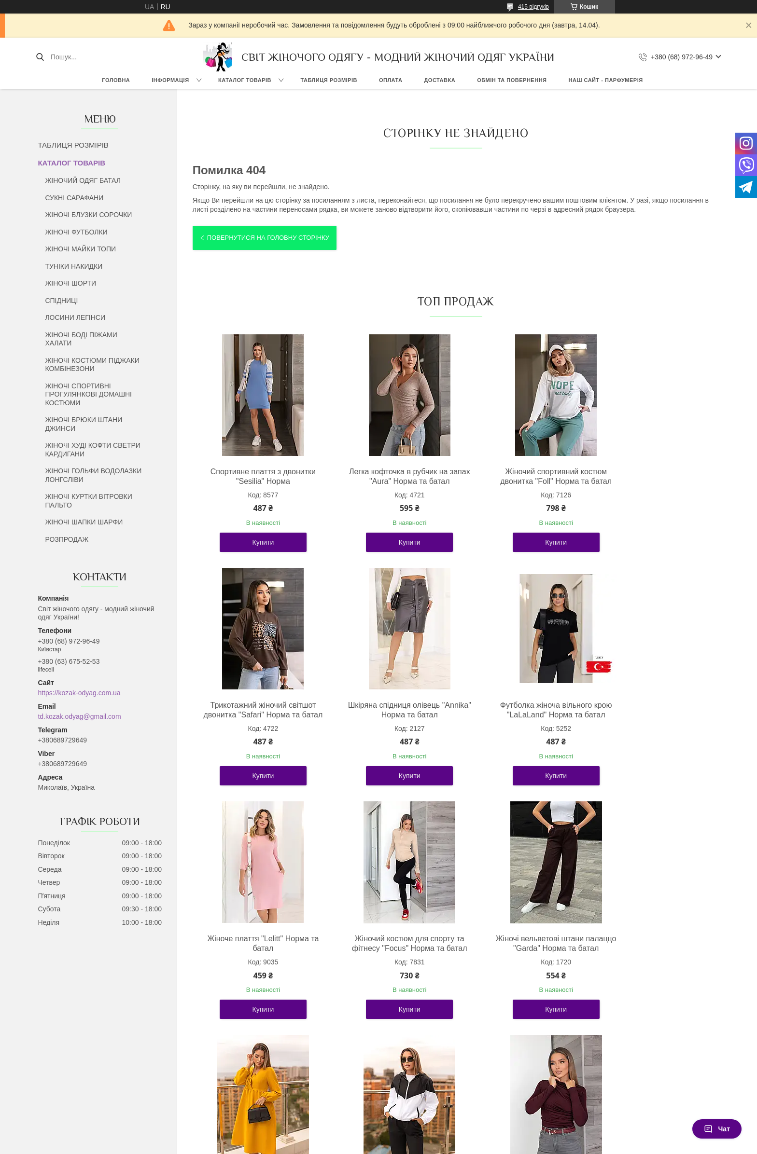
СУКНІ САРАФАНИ (74, 198)
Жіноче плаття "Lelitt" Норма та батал (522, 719)
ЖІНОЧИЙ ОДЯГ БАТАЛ (83, 180)
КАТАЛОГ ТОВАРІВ (244, 80)
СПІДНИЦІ (61, 300)
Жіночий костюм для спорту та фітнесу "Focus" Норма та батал (655, 724)
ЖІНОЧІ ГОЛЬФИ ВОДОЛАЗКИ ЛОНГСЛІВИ (93, 475)
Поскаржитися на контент (411, 1144)
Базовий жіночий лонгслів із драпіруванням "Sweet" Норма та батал (655, 967)
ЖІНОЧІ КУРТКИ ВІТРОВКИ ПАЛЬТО (88, 501)
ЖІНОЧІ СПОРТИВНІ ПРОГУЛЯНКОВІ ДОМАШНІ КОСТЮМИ (88, 394)
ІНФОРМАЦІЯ (170, 80)
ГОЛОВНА (116, 80)
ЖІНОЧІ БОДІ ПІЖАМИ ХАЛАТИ (81, 339)
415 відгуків (533, 6)
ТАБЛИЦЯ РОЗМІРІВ (329, 80)
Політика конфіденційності (486, 1144)
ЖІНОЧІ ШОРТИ (70, 283)
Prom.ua (424, 1136)
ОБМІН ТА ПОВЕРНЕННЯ (512, 80)
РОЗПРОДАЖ (66, 539)
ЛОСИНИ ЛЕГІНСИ (75, 317)
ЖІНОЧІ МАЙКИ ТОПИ (80, 249)
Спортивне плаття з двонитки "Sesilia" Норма (256, 476)
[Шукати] (40, 57)
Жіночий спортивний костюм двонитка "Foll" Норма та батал (522, 476)
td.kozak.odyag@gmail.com (79, 716)
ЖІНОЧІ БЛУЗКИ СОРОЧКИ (88, 215)
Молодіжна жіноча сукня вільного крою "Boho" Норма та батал (389, 967)
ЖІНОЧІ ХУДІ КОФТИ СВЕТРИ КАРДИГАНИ (92, 449)
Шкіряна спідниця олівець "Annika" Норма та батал (256, 719)
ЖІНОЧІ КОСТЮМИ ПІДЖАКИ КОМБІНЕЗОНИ (92, 365)
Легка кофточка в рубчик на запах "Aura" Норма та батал (389, 476)
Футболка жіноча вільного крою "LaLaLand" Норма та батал (390, 719)
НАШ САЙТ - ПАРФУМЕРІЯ (606, 80)
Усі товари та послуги (452, 1079)
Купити (256, 552)
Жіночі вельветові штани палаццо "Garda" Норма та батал (256, 967)
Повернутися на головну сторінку (268, 237)
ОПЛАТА (391, 80)
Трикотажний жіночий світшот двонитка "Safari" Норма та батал (655, 481)
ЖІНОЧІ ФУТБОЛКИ (76, 232)
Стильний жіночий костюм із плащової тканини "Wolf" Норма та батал (522, 967)
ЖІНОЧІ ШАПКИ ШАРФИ (84, 522)
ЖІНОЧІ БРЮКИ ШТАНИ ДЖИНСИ (83, 424)
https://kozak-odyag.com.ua (79, 693)
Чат (717, 1129)
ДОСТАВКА (439, 80)
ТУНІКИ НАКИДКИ (73, 266)
